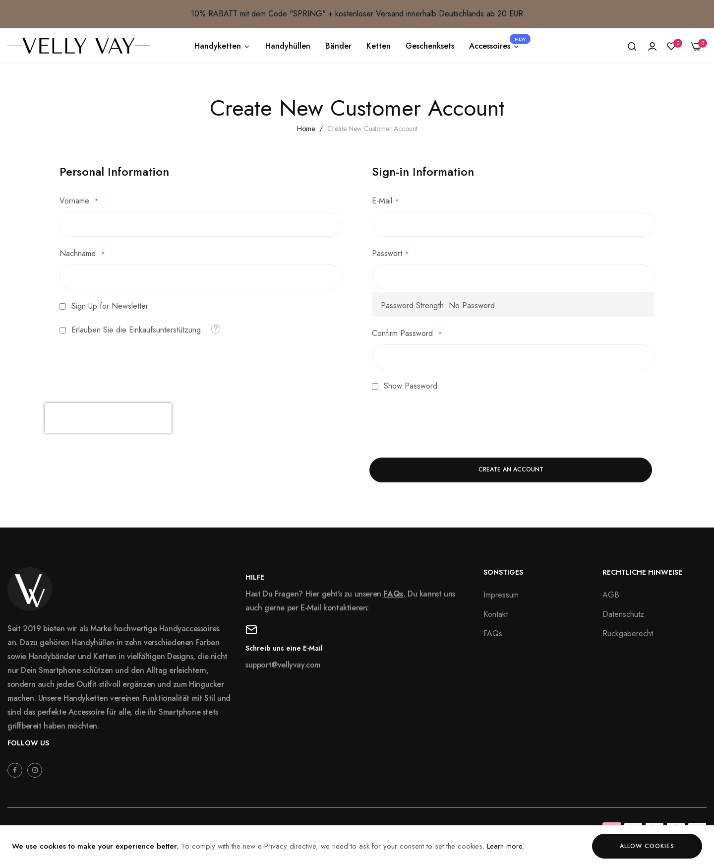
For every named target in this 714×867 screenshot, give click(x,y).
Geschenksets (430, 46)
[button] (215, 329)
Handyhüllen (287, 46)
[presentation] (108, 418)
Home (307, 128)
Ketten (378, 46)
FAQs (393, 594)
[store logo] (78, 45)
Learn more (504, 846)
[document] (357, 846)
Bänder (338, 46)
